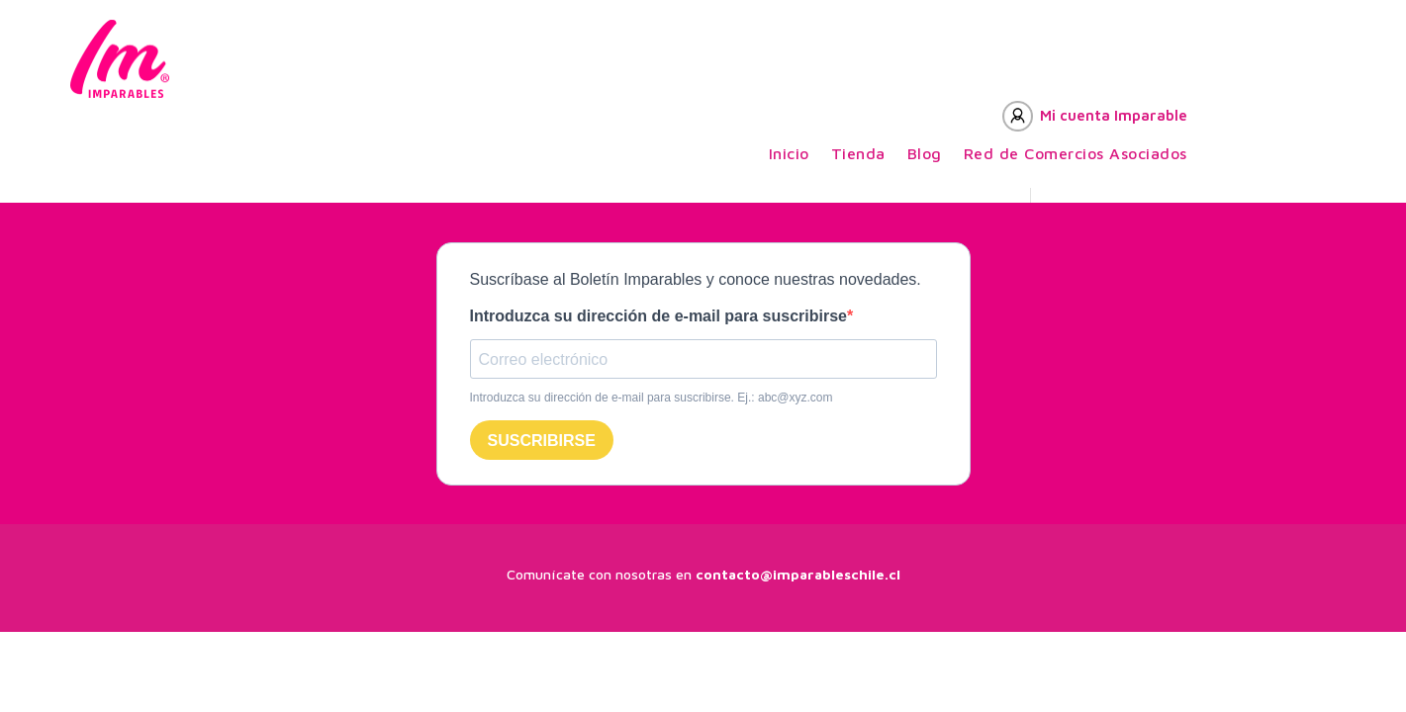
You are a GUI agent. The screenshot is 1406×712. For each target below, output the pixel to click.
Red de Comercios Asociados (1075, 154)
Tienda (858, 154)
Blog (924, 154)
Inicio (789, 154)
